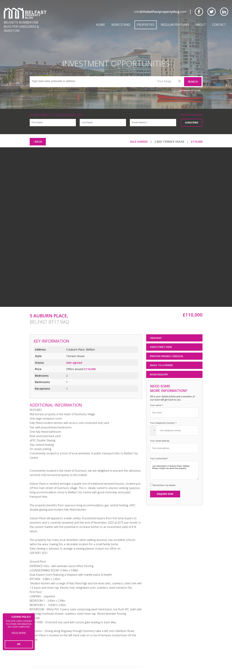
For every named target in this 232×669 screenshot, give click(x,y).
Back (37, 136)
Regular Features (175, 25)
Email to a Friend (161, 360)
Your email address (159, 435)
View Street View (161, 341)
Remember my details (164, 479)
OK (18, 644)
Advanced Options (190, 85)
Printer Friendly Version (165, 351)
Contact (219, 25)
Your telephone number (163, 417)
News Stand (120, 25)
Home (100, 25)
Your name (156, 399)
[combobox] (153, 425)
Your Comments (159, 453)
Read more (19, 635)
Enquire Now (165, 488)
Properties (145, 25)
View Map (156, 332)
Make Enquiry (159, 369)
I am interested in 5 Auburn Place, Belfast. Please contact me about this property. (174, 465)
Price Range (164, 76)
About (201, 25)
